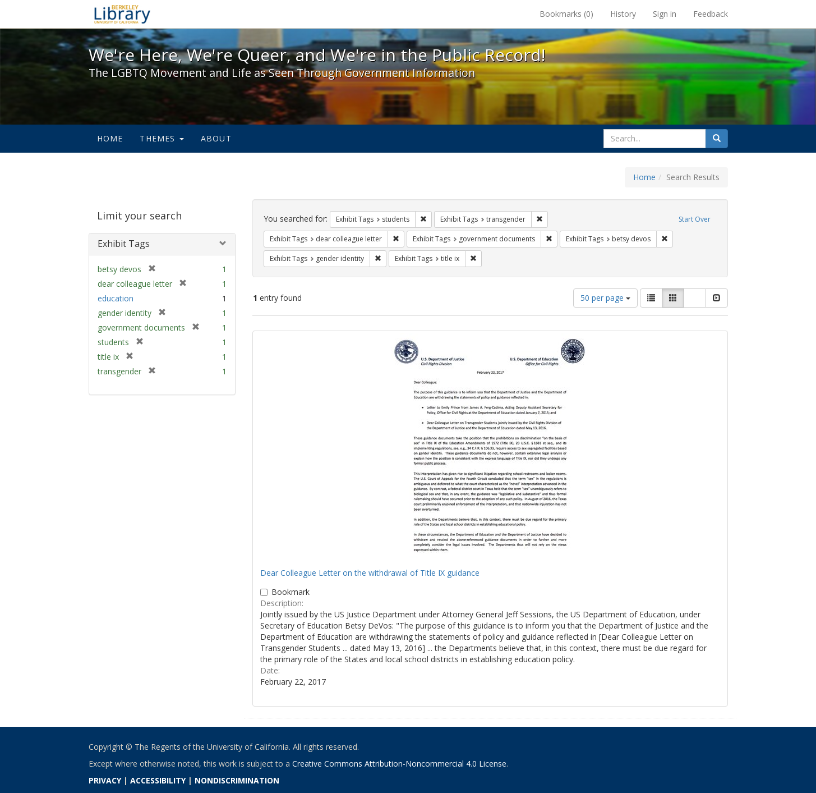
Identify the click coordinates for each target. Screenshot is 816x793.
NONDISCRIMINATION (237, 780)
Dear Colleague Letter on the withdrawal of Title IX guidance (370, 572)
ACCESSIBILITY (158, 780)
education (115, 298)
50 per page (605, 297)
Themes (161, 138)
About (216, 138)
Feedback (710, 13)
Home (110, 138)
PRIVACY (105, 780)
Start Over (695, 219)
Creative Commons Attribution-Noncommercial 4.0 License (399, 763)
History (623, 13)
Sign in (664, 13)
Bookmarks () (566, 13)
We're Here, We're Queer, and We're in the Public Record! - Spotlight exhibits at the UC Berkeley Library (122, 14)
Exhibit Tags (124, 243)
